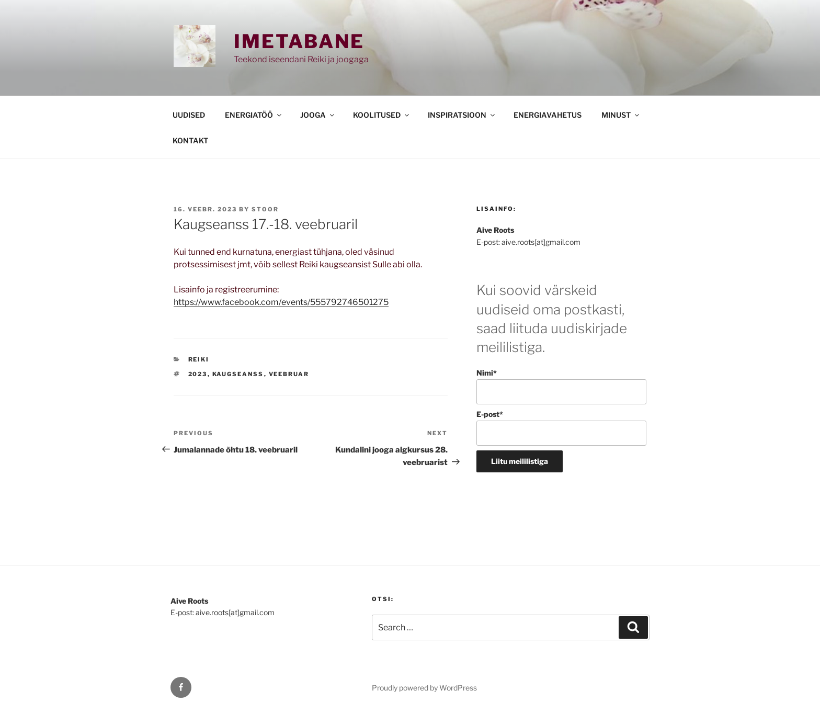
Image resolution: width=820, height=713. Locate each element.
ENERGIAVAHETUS (548, 114)
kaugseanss (238, 374)
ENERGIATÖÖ (254, 114)
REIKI (199, 359)
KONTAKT (190, 140)
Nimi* (561, 386)
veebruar (289, 374)
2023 (198, 374)
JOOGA (318, 114)
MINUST (621, 114)
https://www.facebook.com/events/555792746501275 (281, 302)
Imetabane (299, 41)
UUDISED (189, 114)
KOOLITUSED (382, 114)
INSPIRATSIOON (462, 114)
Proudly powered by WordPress (424, 687)
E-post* (561, 428)
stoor (265, 209)
